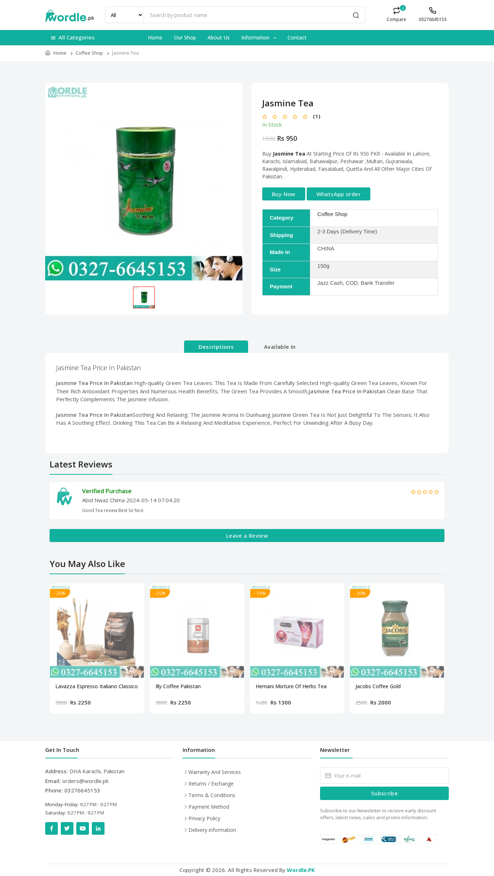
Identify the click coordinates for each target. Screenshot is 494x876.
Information (259, 37)
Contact (297, 37)
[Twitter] (67, 828)
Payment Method (208, 806)
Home (155, 37)
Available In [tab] (280, 346)
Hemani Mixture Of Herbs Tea (291, 686)
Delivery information (212, 829)
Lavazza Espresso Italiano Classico (96, 686)
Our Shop (185, 37)
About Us (219, 37)
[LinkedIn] (98, 828)
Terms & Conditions (211, 795)
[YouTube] (82, 828)
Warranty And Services (214, 772)
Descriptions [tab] (216, 346)
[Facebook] (51, 828)
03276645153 (82, 790)
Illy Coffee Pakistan (178, 686)
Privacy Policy (204, 818)
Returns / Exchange (211, 783)
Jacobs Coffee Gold (378, 686)
